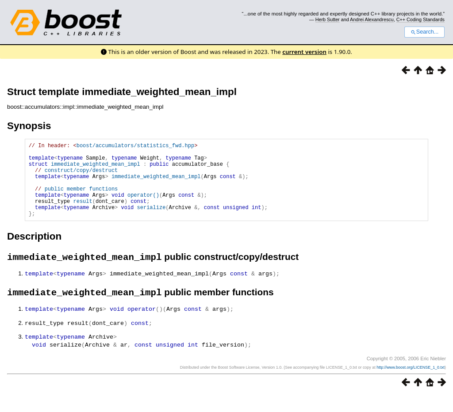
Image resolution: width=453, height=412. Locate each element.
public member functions (81, 199)
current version (304, 52)
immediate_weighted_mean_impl (95, 169)
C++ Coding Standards (420, 19)
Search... (424, 32)
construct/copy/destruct (81, 176)
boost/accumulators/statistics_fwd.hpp (135, 146)
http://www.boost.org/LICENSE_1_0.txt (410, 384)
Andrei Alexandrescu (372, 19)
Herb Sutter (327, 19)
